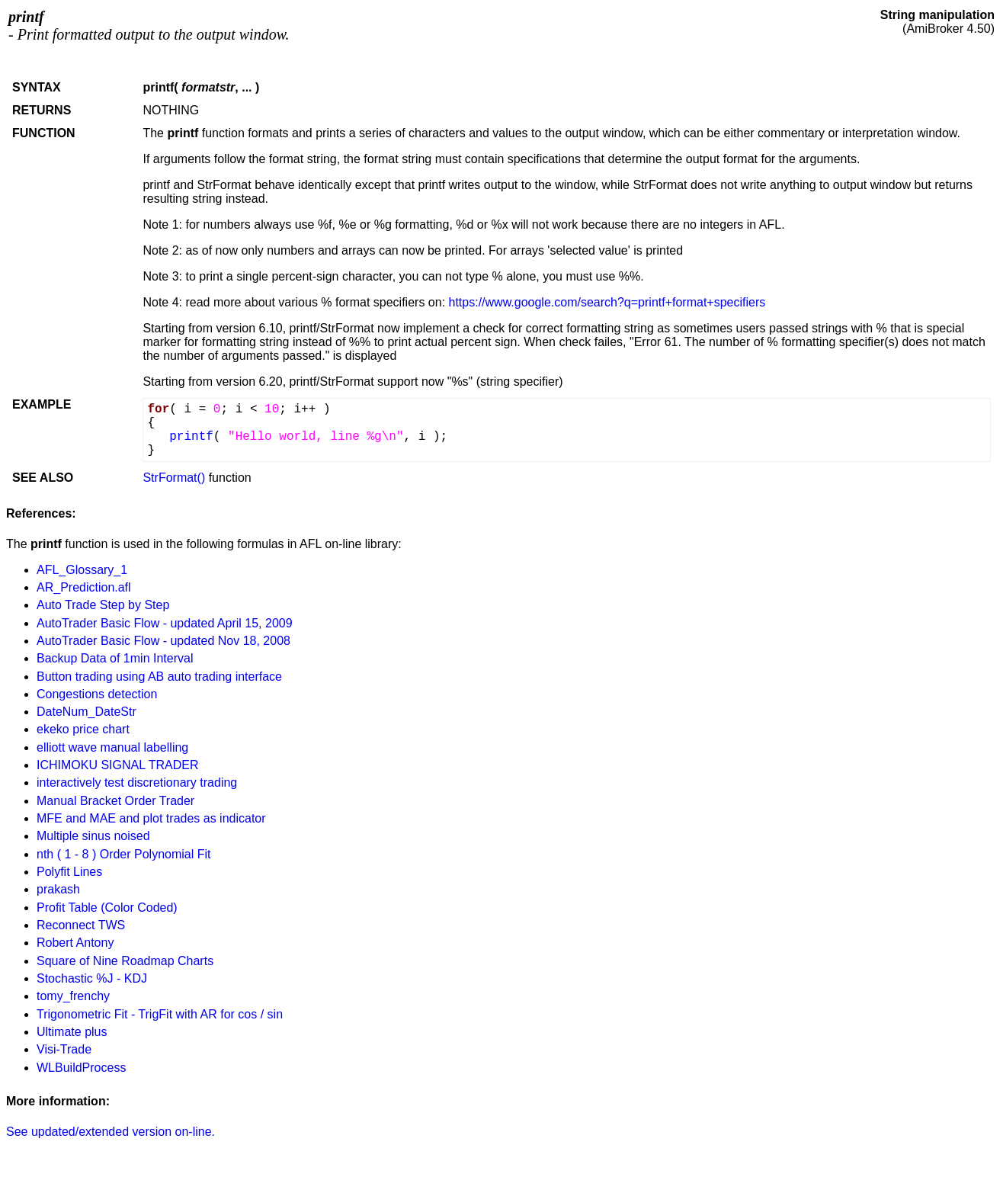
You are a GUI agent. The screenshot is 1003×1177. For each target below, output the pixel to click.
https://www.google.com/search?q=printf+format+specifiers (607, 302)
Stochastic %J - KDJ (92, 978)
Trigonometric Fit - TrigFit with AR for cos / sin (160, 1014)
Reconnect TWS (81, 925)
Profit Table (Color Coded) (107, 907)
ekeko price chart (83, 729)
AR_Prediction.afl (84, 587)
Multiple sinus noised (93, 835)
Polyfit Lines (69, 871)
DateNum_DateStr (86, 711)
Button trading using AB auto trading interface (159, 676)
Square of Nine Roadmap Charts (125, 960)
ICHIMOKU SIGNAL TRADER (117, 764)
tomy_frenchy (73, 995)
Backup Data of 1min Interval (115, 658)
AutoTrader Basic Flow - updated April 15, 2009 (165, 623)
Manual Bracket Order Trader (115, 800)
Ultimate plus (72, 1031)
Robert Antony (75, 942)
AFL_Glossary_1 (82, 569)
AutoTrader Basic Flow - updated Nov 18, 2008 (163, 640)
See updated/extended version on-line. (110, 1131)
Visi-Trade (64, 1049)
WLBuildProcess (81, 1067)
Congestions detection (97, 694)
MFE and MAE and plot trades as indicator (151, 818)
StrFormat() (174, 477)
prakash (58, 889)
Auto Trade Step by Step (103, 604)
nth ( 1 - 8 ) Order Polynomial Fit (124, 854)
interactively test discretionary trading (137, 782)
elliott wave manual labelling (112, 747)
